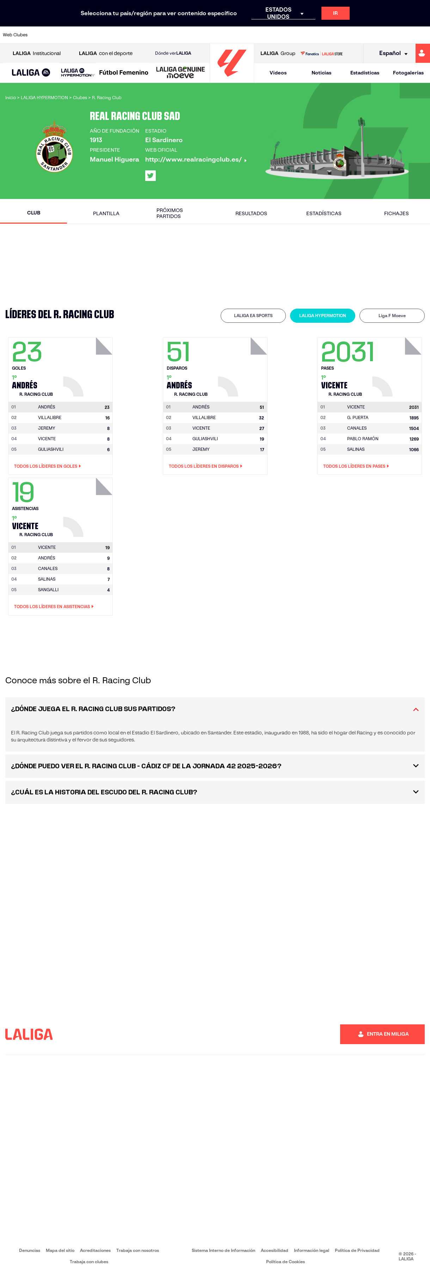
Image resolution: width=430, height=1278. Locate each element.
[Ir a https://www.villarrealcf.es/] (422, 35)
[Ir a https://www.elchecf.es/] (122, 35)
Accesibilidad (274, 1250)
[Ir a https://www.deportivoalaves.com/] (102, 35)
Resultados (251, 213)
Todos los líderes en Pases (356, 466)
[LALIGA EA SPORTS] (31, 73)
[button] (31, 73)
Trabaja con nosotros (137, 1250)
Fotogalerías (408, 72)
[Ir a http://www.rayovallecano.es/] (222, 35)
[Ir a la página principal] (232, 80)
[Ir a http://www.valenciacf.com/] (402, 35)
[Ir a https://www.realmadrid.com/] (322, 35)
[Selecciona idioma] (391, 53)
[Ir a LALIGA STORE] (321, 53)
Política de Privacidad (357, 1250)
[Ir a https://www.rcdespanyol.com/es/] (262, 35)
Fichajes (396, 213)
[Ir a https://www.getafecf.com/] (162, 35)
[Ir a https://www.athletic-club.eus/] (42, 35)
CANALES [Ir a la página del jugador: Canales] (357, 428)
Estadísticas (364, 72)
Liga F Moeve (392, 315)
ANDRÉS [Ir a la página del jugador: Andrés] (46, 558)
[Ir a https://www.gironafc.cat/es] (182, 35)
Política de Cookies (285, 1261)
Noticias (321, 72)
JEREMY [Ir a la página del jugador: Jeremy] (46, 428)
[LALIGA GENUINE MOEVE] (180, 73)
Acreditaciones (95, 1250)
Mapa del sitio (60, 1250)
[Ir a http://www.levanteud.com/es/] (202, 35)
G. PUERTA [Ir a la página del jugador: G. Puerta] (357, 417)
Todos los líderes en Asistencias (54, 606)
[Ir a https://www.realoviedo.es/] (342, 35)
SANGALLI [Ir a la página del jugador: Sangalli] (48, 589)
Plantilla (106, 213)
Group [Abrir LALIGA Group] (277, 53)
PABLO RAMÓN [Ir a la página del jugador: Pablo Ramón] (363, 438)
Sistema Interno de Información (223, 1250)
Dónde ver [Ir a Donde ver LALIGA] (173, 53)
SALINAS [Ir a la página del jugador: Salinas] (355, 449)
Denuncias (29, 1250)
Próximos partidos (169, 213)
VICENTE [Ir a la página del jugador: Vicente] (47, 438)
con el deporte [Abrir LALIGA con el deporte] (106, 53)
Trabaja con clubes (89, 1261)
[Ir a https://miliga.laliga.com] (423, 53)
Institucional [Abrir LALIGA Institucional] (37, 53)
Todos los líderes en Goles (47, 466)
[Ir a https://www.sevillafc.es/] (381, 35)
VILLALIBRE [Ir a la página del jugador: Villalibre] (49, 417)
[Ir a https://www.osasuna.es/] (82, 35)
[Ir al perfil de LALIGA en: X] (150, 175)
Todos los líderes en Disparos (205, 466)
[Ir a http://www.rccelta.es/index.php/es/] (242, 35)
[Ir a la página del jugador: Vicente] (398, 365)
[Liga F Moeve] (124, 73)
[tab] (253, 316)
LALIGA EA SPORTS (253, 315)
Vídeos (278, 72)
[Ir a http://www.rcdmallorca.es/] (282, 35)
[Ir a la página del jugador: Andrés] (88, 365)
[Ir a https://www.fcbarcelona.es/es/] (142, 35)
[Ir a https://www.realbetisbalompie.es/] (302, 35)
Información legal (311, 1250)
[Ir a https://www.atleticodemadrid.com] (62, 35)
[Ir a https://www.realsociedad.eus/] (362, 35)
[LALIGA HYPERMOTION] (78, 73)
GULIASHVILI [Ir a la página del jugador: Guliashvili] (50, 449)
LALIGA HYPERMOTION (322, 315)
